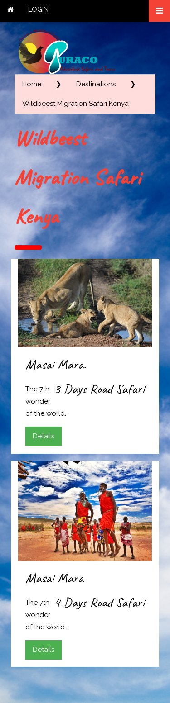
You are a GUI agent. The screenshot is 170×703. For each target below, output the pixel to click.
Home (31, 84)
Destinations (96, 84)
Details (43, 436)
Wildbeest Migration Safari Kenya (75, 104)
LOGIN (38, 9)
